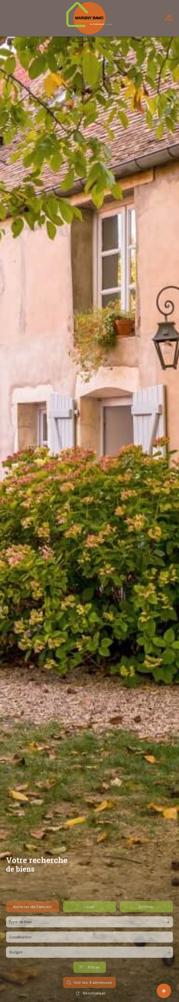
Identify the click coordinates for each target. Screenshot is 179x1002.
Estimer (146, 917)
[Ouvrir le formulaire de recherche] (89, 978)
